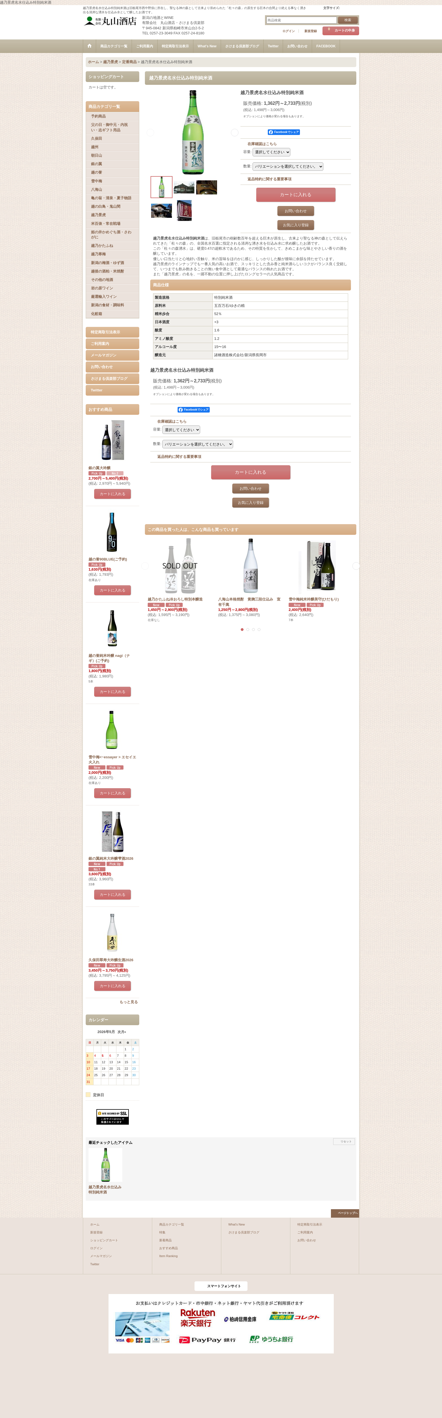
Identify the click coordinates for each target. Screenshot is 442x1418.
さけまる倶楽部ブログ (109, 378)
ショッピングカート (104, 1240)
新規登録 (310, 31)
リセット (346, 1141)
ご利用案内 (100, 344)
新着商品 (165, 1240)
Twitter (97, 390)
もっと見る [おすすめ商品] (129, 1002)
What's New (236, 1224)
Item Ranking (168, 1256)
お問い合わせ (102, 367)
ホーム (95, 1224)
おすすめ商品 (168, 1248)
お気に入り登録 (296, 225)
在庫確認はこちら (262, 144)
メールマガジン (103, 355)
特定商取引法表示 (105, 332)
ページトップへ (348, 1213)
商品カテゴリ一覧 (171, 1224)
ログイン (288, 31)
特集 (162, 1232)
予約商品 (98, 116)
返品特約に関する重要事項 (269, 179)
